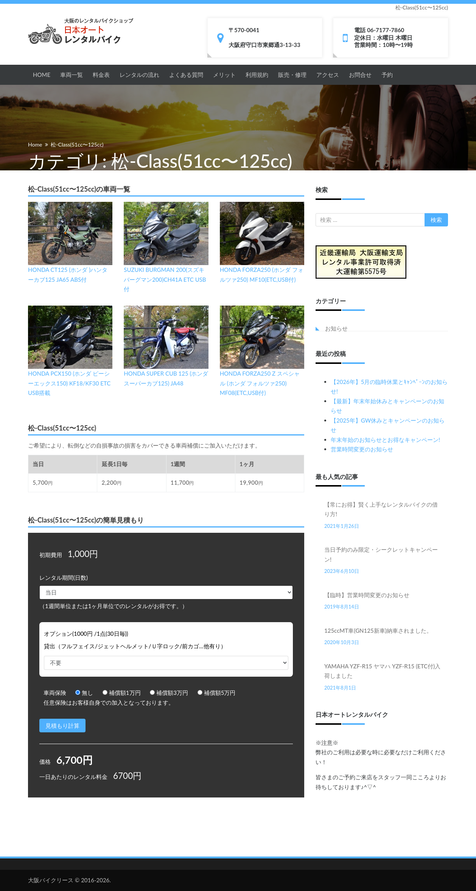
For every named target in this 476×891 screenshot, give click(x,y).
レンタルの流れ (139, 74)
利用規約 (257, 74)
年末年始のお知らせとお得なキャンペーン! (385, 439)
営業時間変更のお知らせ (362, 449)
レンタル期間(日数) (63, 577)
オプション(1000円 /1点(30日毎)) (86, 633)
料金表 (101, 74)
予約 (387, 74)
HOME (41, 74)
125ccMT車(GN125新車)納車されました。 (378, 630)
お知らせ (336, 328)
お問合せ (360, 74)
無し (84, 692)
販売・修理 (292, 74)
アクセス (327, 74)
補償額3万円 (169, 692)
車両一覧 (71, 74)
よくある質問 (186, 74)
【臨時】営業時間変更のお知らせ (366, 594)
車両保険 (55, 692)
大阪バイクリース (50, 880)
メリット (224, 74)
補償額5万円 (217, 692)
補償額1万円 (122, 692)
